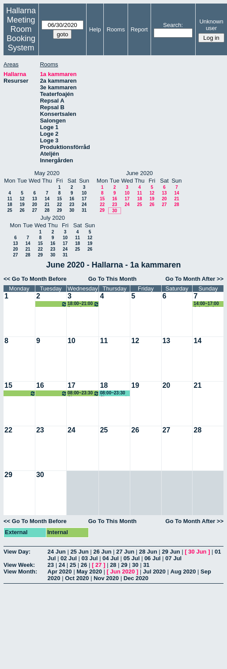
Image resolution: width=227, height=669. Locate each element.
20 (34, 204)
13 (34, 198)
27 (34, 210)
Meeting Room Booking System (21, 33)
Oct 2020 (77, 578)
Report (139, 29)
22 (59, 204)
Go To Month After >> (194, 278)
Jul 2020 (154, 571)
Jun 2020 (122, 571)
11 (9, 198)
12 (21, 198)
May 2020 (89, 571)
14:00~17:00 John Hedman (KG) (208, 304)
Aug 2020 (183, 571)
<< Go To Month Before (35, 278)
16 (71, 198)
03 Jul (89, 558)
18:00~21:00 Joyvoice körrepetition (83, 304)
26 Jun (102, 551)
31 (84, 210)
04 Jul (110, 558)
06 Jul (152, 558)
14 (47, 198)
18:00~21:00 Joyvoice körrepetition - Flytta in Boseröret (51, 304)
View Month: (20, 571)
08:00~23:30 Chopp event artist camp (20, 393)
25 (9, 210)
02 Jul (69, 558)
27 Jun (125, 551)
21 (47, 204)
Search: (173, 25)
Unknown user (211, 24)
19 (21, 204)
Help (95, 29)
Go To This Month (112, 278)
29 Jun (171, 551)
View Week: (19, 565)
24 (84, 204)
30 (71, 210)
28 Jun (148, 551)
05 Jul (131, 558)
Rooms (115, 29)
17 (84, 198)
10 (84, 193)
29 (59, 210)
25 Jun (79, 551)
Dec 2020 (136, 578)
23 (71, 204)
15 (59, 198)
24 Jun (57, 551)
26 (21, 210)
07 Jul (173, 558)
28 (47, 210)
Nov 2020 (106, 578)
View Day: (17, 551)
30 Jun (197, 551)
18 (9, 204)
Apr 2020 (60, 571)
